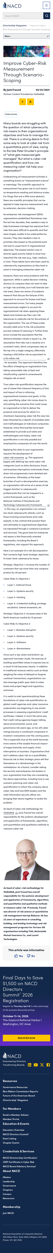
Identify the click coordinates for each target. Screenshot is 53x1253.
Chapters (8, 1189)
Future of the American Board (19, 1095)
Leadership (9, 1181)
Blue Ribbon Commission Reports (20, 1091)
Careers (7, 1193)
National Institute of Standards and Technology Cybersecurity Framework (24, 502)
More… (27, 36)
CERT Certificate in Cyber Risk (18, 1161)
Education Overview (13, 1129)
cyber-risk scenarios (13, 457)
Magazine (15, 1100)
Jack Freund (14, 89)
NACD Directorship (20, 1157)
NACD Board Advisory (19, 1166)
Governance (9, 1185)
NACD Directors (16, 1134)
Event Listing (9, 1138)
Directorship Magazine (15, 25)
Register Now (26, 1037)
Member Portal (11, 1119)
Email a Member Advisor (16, 1114)
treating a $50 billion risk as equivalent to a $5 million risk (24, 356)
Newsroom (8, 1198)
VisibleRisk (8, 812)
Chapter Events (11, 1142)
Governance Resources (15, 1087)
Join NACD (8, 1212)
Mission (7, 1177)
